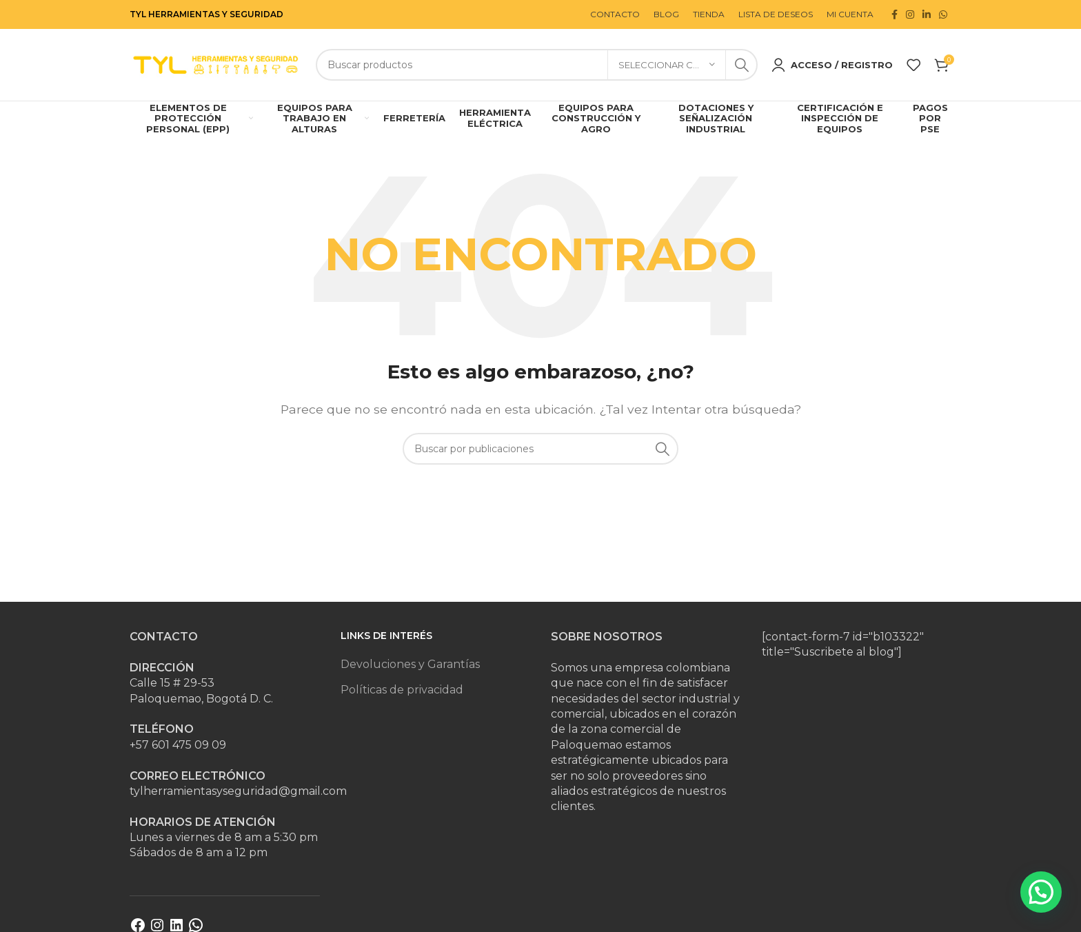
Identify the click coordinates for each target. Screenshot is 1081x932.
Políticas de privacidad (402, 689)
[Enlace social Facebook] (894, 14)
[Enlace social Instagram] (910, 14)
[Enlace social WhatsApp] (943, 14)
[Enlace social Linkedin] (926, 14)
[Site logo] (216, 63)
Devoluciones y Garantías (410, 664)
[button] (1041, 892)
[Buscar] (537, 65)
